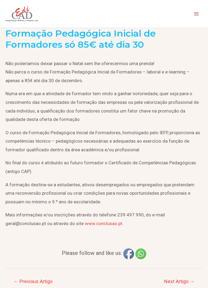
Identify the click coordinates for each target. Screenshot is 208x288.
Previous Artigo (33, 281)
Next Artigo (179, 281)
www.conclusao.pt (103, 223)
